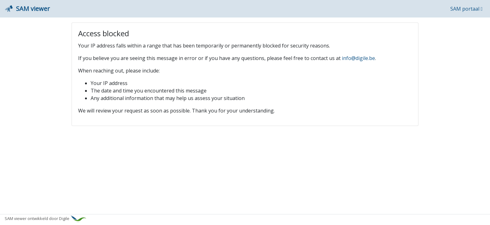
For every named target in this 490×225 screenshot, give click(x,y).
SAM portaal (466, 8)
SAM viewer (27, 8)
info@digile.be (358, 58)
